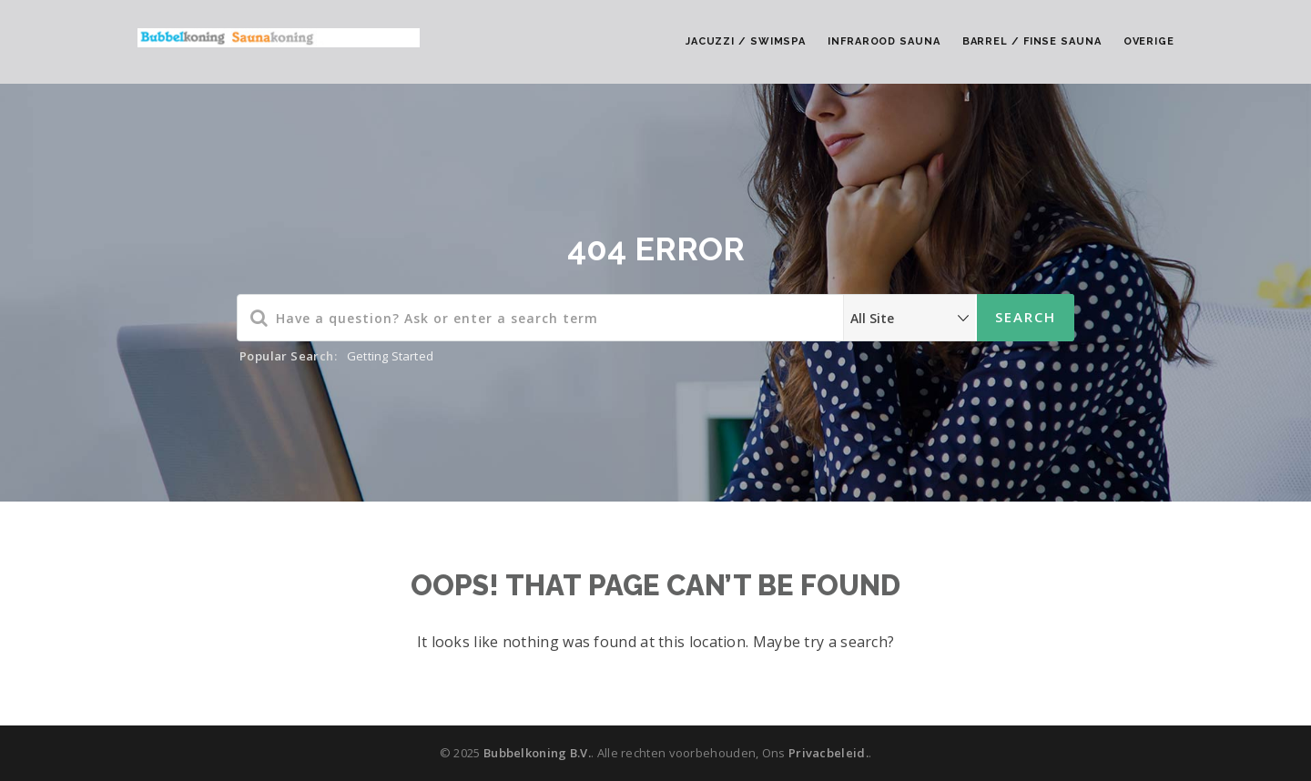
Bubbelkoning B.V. (537, 753)
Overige (1148, 41)
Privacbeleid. (828, 753)
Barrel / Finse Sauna (1032, 41)
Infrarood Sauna (884, 41)
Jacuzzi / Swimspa (746, 41)
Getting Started (390, 356)
